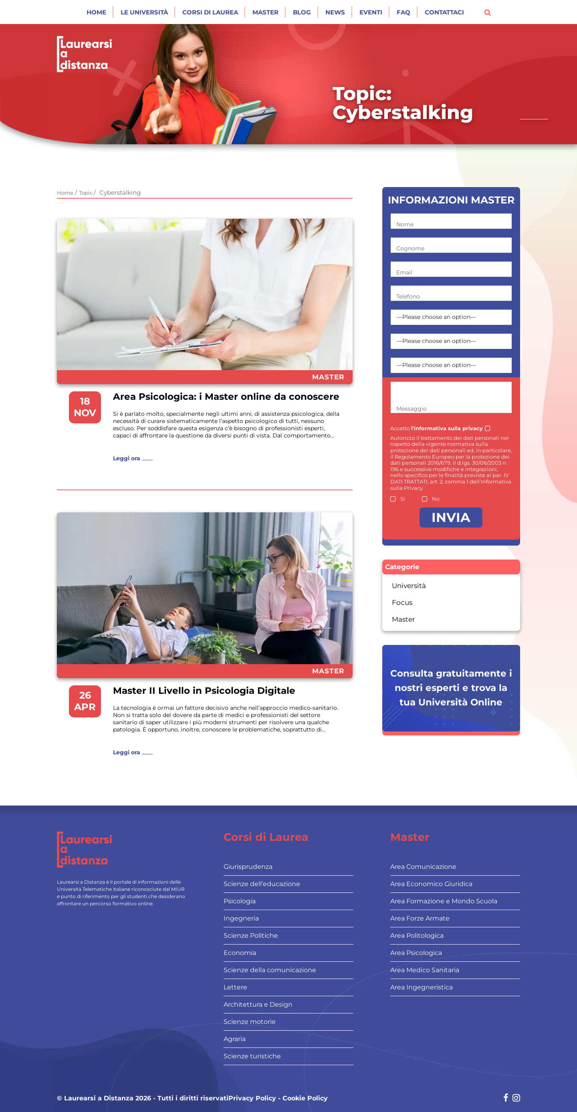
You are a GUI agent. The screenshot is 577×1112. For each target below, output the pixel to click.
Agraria (235, 1039)
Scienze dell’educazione (262, 884)
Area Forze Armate (420, 918)
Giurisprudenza (248, 866)
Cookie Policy (305, 1098)
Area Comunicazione (423, 866)
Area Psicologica (416, 953)
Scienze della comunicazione (270, 970)
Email (404, 272)
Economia (240, 953)
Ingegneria (241, 918)
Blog (302, 12)
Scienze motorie (250, 1021)
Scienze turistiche (252, 1056)
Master (265, 12)
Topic (86, 192)
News (335, 12)
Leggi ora (126, 458)
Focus (402, 602)
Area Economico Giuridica (431, 884)
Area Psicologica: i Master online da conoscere (226, 396)
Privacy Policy (252, 1098)
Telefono (408, 296)
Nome (405, 224)
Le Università (144, 12)
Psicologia (240, 901)
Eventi (370, 12)
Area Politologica (417, 935)
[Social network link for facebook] (505, 1098)
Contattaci (444, 12)
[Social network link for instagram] (516, 1098)
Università (409, 586)
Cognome (410, 248)
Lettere (235, 987)
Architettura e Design (258, 1004)
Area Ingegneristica (421, 987)
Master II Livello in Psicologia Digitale (204, 690)
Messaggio (411, 408)
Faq (403, 12)
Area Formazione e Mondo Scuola (443, 901)
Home (96, 12)
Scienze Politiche (251, 935)
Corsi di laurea (210, 12)
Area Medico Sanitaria (424, 970)
